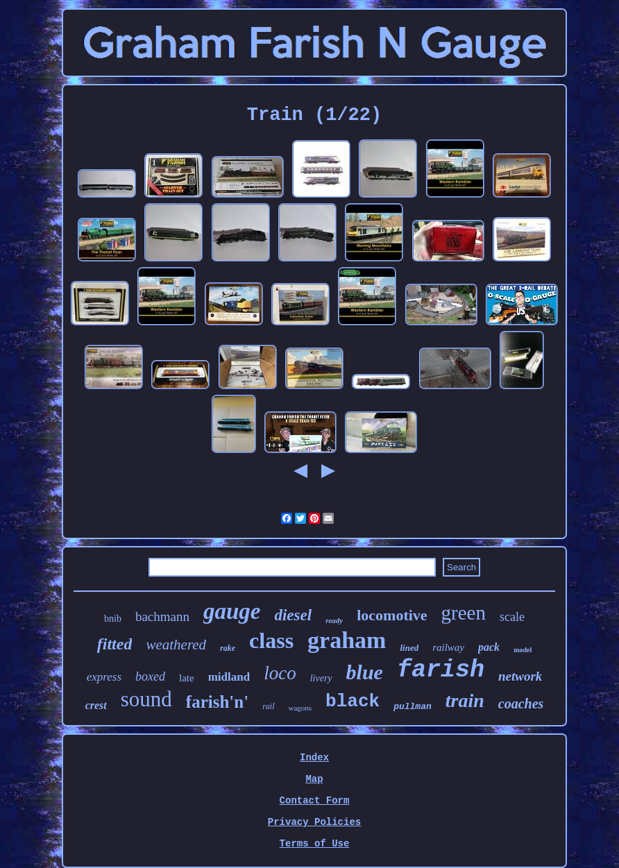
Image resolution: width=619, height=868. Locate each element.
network (520, 676)
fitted (115, 644)
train (465, 700)
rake (227, 648)
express (104, 676)
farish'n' (217, 701)
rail (268, 706)
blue (364, 672)
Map (314, 779)
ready (334, 620)
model (523, 650)
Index (314, 757)
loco (280, 673)
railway (448, 647)
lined (409, 648)
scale (512, 617)
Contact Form (315, 800)
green (463, 613)
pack (489, 647)
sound (146, 699)
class (271, 640)
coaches (521, 703)
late (186, 677)
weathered (176, 644)
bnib (112, 618)
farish (440, 670)
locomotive (392, 615)
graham (346, 640)
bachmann (162, 616)
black (352, 701)
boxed (150, 676)
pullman (412, 706)
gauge (232, 611)
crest (96, 705)
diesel (293, 615)
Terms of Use (315, 843)
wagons (300, 708)
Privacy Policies (314, 822)
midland (229, 676)
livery (321, 678)
